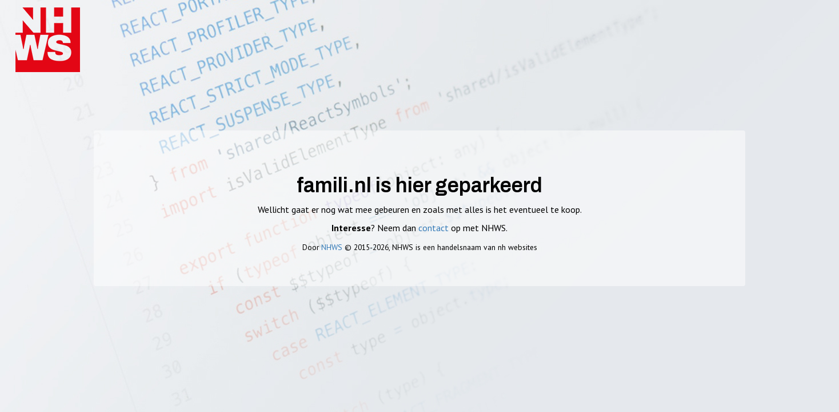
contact (433, 227)
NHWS (331, 247)
